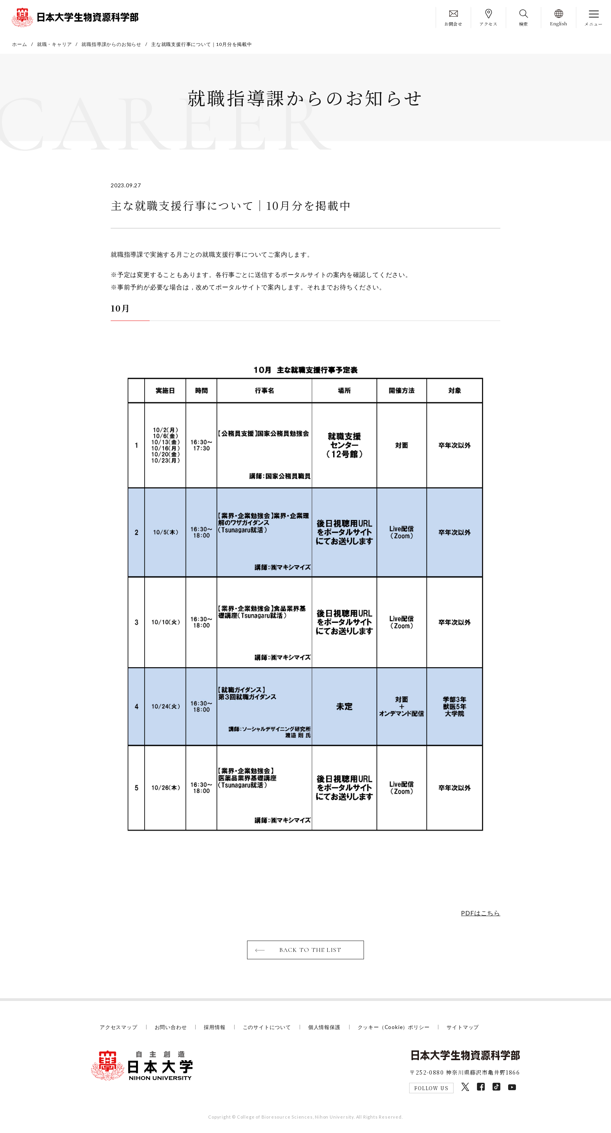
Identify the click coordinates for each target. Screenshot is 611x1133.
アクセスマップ (119, 1027)
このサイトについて (267, 1027)
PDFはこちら (480, 912)
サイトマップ (463, 1027)
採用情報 (214, 1027)
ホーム (19, 44)
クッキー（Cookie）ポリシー (394, 1027)
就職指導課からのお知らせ (111, 44)
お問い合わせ (171, 1027)
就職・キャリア (54, 44)
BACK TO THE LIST (310, 950)
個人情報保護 (324, 1027)
